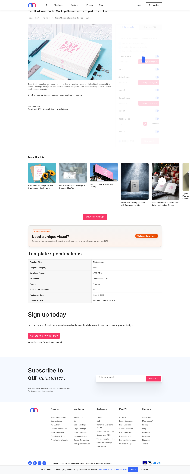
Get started (154, 5)
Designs (74, 5)
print (37, 20)
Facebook (146, 432)
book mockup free (72, 89)
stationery (84, 87)
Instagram (146, 436)
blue (91, 87)
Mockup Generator (58, 417)
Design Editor (56, 421)
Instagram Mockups (82, 444)
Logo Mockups (80, 429)
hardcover (66, 87)
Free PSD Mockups (59, 429)
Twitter (145, 444)
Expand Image (125, 436)
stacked (75, 87)
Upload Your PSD (104, 435)
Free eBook (101, 446)
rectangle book (41, 89)
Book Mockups (80, 425)
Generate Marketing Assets (105, 426)
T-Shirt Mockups (80, 432)
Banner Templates (81, 440)
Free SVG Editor (57, 432)
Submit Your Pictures (105, 431)
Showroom (78, 417)
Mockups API (147, 421)
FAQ (98, 421)
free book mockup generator (92, 89)
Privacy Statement (104, 463)
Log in (139, 5)
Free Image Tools (58, 436)
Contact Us (147, 417)
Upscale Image (125, 432)
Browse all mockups (95, 219)
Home (30, 20)
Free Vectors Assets (59, 440)
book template (100, 87)
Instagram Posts (80, 436)
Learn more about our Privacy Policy (112, 470)
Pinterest (146, 440)
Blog (101, 5)
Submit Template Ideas (106, 439)
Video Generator (126, 429)
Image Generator (126, 421)
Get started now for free (44, 338)
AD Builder (55, 425)
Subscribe (153, 378)
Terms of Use (90, 463)
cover (46, 87)
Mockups (58, 5)
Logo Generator (125, 425)
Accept (133, 469)
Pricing (89, 5)
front (35, 87)
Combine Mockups (104, 443)
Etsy (75, 421)
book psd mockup (55, 89)
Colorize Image (125, 444)
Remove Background (128, 440)
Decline (144, 469)
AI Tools (122, 417)
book (41, 87)
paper (53, 87)
